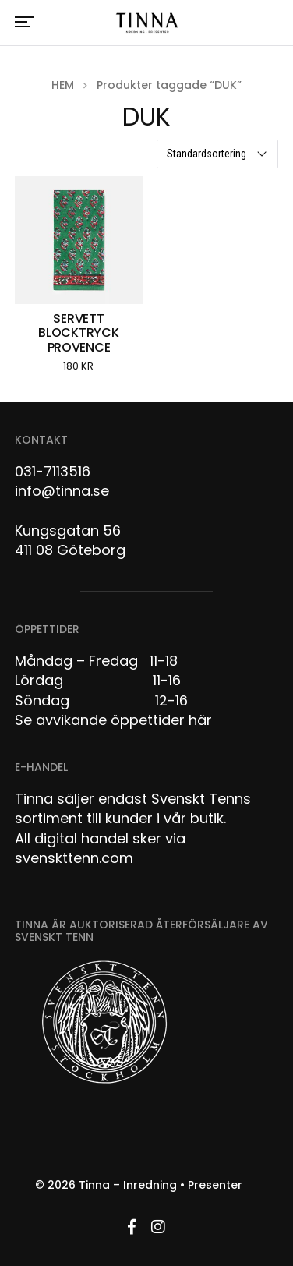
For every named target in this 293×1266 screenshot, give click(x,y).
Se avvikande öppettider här (113, 720)
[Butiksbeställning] (217, 154)
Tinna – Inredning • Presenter (160, 1185)
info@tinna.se (62, 490)
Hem (62, 85)
